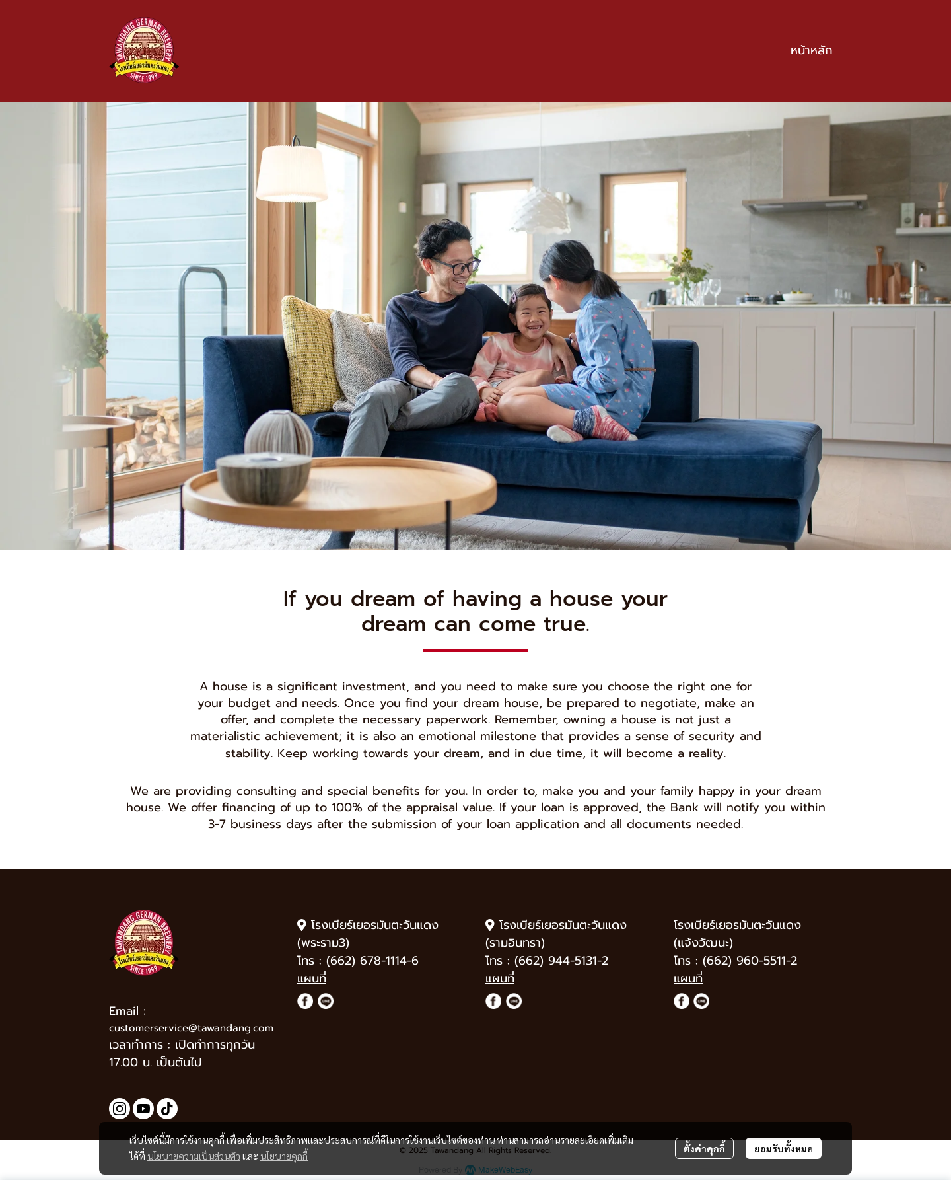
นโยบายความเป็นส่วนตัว (193, 1156)
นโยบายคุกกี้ (284, 1156)
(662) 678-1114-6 (372, 960)
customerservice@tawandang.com (191, 1028)
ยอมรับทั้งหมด (783, 1148)
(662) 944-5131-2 (561, 960)
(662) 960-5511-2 (750, 960)
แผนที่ (311, 978)
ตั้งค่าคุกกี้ (704, 1148)
